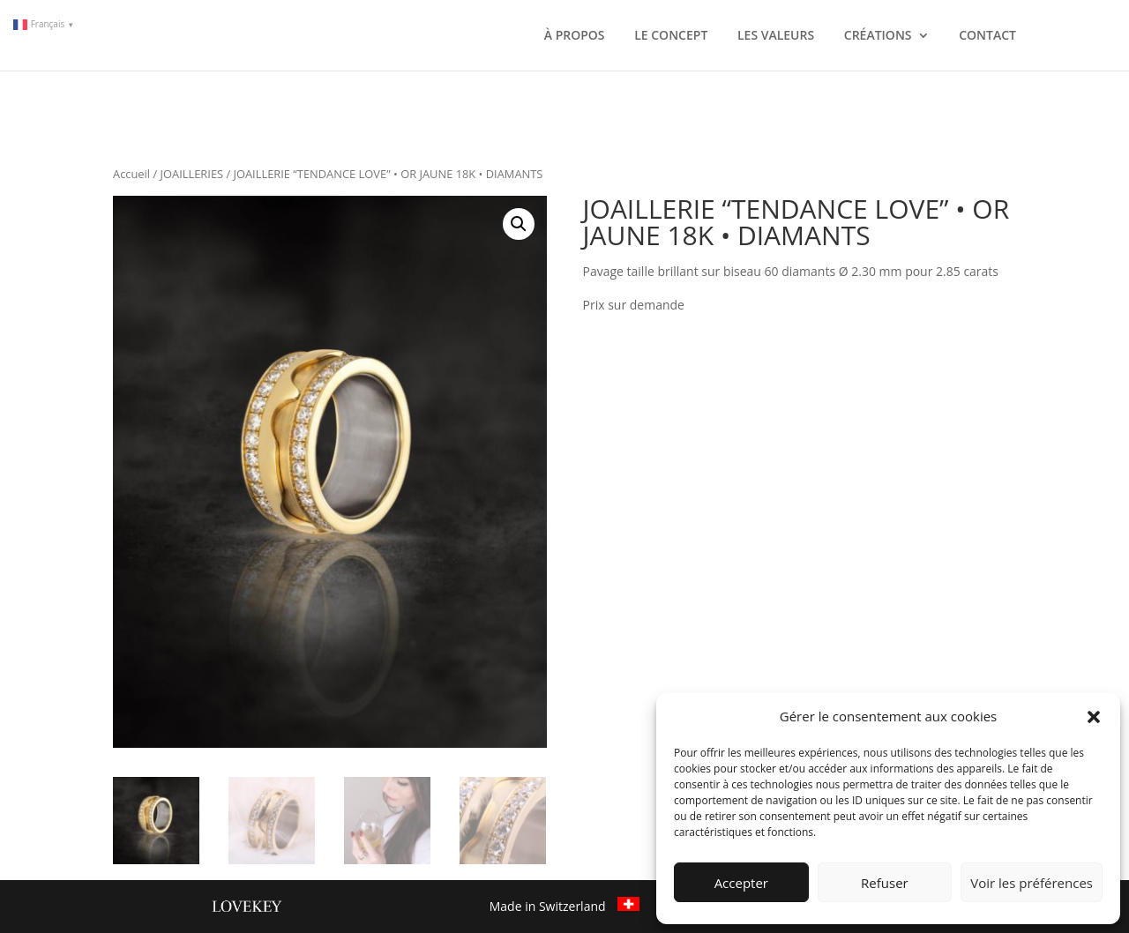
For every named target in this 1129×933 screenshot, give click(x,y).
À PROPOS (574, 36)
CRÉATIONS (878, 36)
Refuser (884, 883)
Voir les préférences (1031, 883)
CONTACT (987, 36)
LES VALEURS (775, 36)
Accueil (131, 174)
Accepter (741, 883)
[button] (1094, 717)
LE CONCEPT (670, 36)
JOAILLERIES (192, 174)
